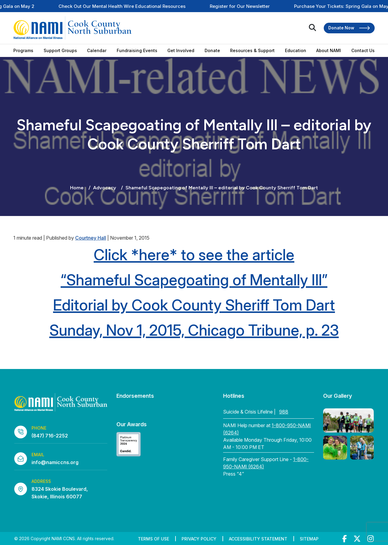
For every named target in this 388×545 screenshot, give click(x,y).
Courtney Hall (90, 238)
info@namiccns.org (55, 462)
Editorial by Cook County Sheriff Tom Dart (194, 305)
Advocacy (104, 188)
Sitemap (309, 538)
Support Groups (60, 50)
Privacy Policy (199, 538)
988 (283, 412)
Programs (23, 50)
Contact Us (363, 50)
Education (295, 50)
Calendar (96, 50)
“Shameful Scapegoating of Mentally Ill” (194, 280)
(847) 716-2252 (50, 436)
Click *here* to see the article (194, 255)
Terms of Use (153, 538)
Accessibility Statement (258, 538)
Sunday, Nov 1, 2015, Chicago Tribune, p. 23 (194, 330)
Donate (212, 50)
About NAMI (328, 50)
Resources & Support (252, 50)
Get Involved (180, 50)
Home (77, 188)
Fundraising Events (137, 50)
